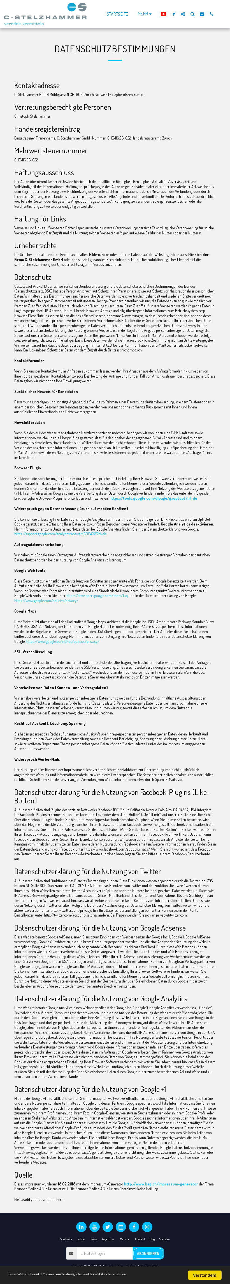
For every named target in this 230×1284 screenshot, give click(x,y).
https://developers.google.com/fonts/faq (97, 595)
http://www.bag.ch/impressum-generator (161, 1184)
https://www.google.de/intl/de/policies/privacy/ (62, 641)
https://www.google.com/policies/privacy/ (46, 600)
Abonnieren (148, 1253)
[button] (173, 14)
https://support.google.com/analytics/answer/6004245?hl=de (60, 533)
